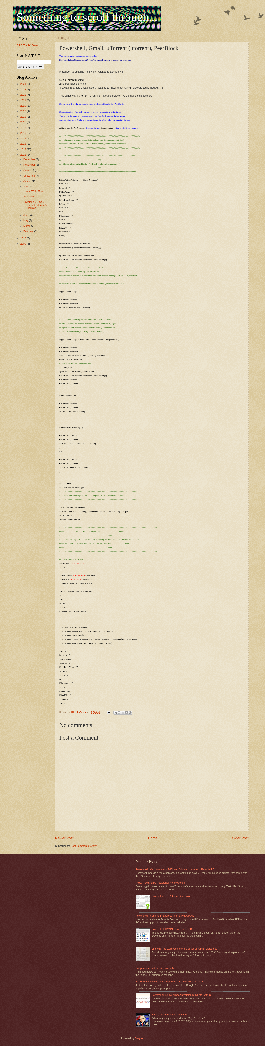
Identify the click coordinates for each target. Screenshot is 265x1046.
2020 (23, 105)
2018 (23, 116)
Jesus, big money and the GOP (169, 1014)
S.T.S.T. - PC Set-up (28, 45)
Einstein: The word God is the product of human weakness (184, 948)
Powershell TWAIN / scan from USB (172, 929)
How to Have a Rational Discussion (171, 896)
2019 (23, 111)
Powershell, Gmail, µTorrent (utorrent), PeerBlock (35, 204)
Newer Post (64, 838)
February (28, 231)
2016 (23, 127)
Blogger (139, 1038)
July (26, 186)
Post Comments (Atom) (84, 845)
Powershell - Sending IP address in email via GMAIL (165, 915)
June (26, 215)
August (27, 181)
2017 (23, 122)
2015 (23, 132)
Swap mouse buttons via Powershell (156, 968)
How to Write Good (33, 191)
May (26, 220)
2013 (23, 143)
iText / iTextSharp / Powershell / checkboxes (160, 882)
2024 (23, 83)
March (27, 225)
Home (152, 838)
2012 (23, 149)
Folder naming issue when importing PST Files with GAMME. (170, 981)
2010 (23, 238)
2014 (23, 138)
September (30, 175)
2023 (23, 89)
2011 (23, 154)
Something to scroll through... (87, 16)
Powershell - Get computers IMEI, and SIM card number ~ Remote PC (175, 869)
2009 (23, 243)
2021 (23, 100)
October (28, 170)
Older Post (240, 838)
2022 (23, 94)
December (29, 159)
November (29, 164)
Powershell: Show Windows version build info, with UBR (183, 994)
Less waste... (30, 196)
